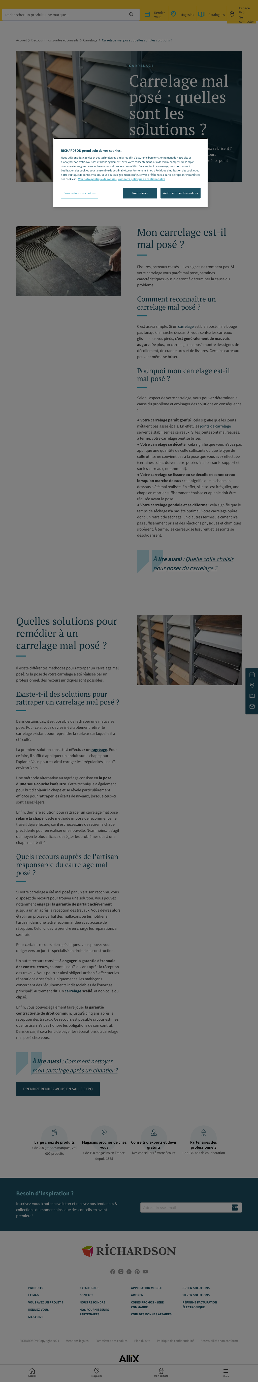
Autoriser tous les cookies (180, 193)
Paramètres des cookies (80, 193)
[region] (130, 172)
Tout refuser (140, 193)
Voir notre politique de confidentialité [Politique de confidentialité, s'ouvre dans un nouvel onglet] (141, 179)
